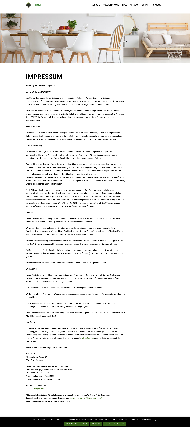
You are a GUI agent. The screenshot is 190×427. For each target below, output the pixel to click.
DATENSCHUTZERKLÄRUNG (115, 424)
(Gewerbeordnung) (94, 398)
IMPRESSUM (157, 5)
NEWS (124, 5)
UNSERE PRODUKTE (111, 5)
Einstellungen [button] (96, 424)
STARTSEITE (95, 5)
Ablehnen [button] (84, 424)
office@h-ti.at (88, 338)
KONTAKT (145, 5)
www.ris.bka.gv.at (77, 398)
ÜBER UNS (134, 5)
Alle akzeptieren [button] (71, 424)
